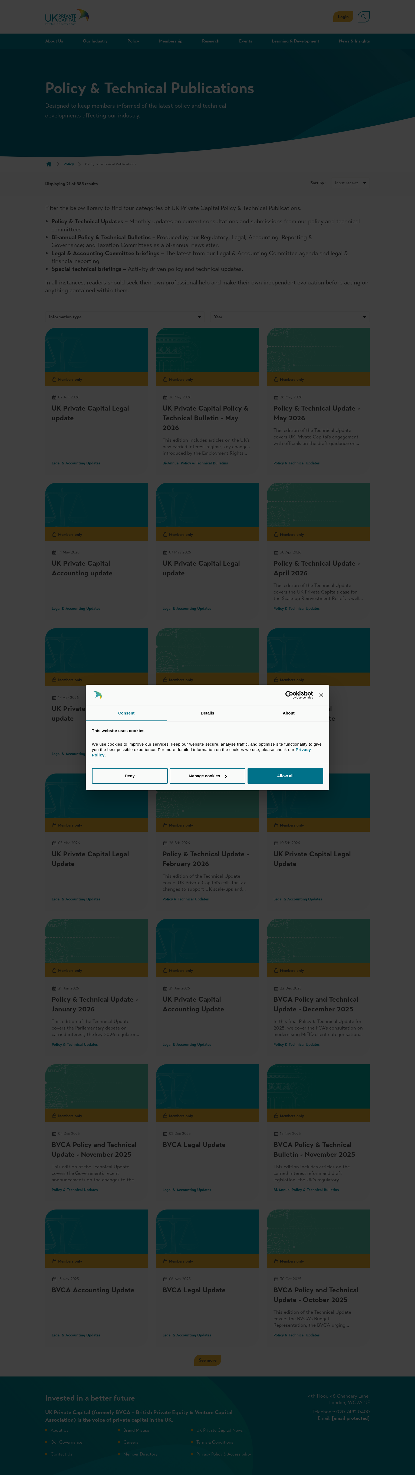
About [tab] (289, 713)
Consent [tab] (126, 713)
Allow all (285, 775)
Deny (130, 775)
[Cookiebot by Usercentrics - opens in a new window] (289, 695)
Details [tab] (207, 713)
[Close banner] (321, 695)
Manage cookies (208, 775)
